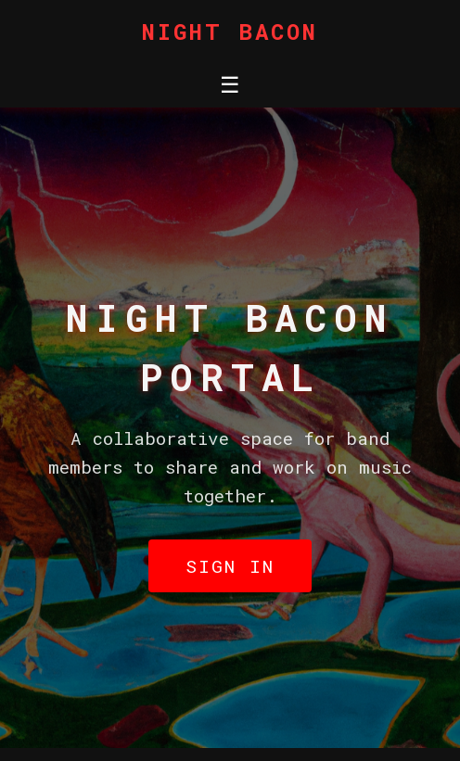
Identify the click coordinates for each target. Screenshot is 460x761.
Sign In (230, 565)
